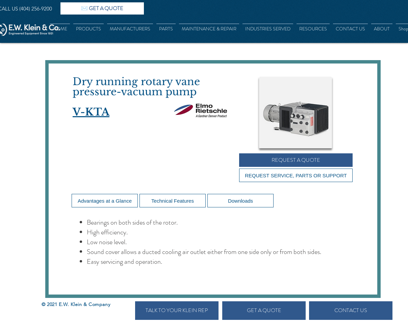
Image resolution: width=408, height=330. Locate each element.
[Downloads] (240, 200)
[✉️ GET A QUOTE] (102, 8)
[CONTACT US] (350, 310)
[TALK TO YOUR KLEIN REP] (177, 310)
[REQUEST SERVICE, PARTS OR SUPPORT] (296, 175)
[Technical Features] (172, 200)
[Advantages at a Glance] (105, 200)
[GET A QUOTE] (264, 310)
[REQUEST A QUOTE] (296, 160)
